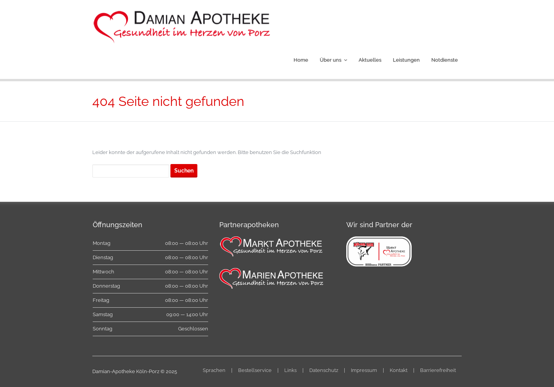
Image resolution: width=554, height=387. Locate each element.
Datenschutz (323, 370)
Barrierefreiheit (438, 370)
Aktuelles (370, 60)
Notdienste (444, 60)
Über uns (330, 60)
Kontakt (398, 370)
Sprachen (214, 370)
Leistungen (406, 60)
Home (301, 60)
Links (290, 370)
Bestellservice (255, 370)
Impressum (364, 370)
